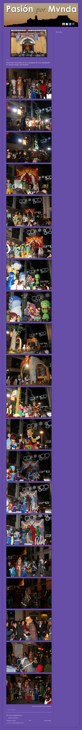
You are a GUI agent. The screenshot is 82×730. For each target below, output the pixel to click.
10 (37, 30)
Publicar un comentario (13, 718)
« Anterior (14, 30)
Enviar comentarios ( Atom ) (18, 722)
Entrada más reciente (11, 720)
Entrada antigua (47, 720)
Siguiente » (43, 30)
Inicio (30, 720)
